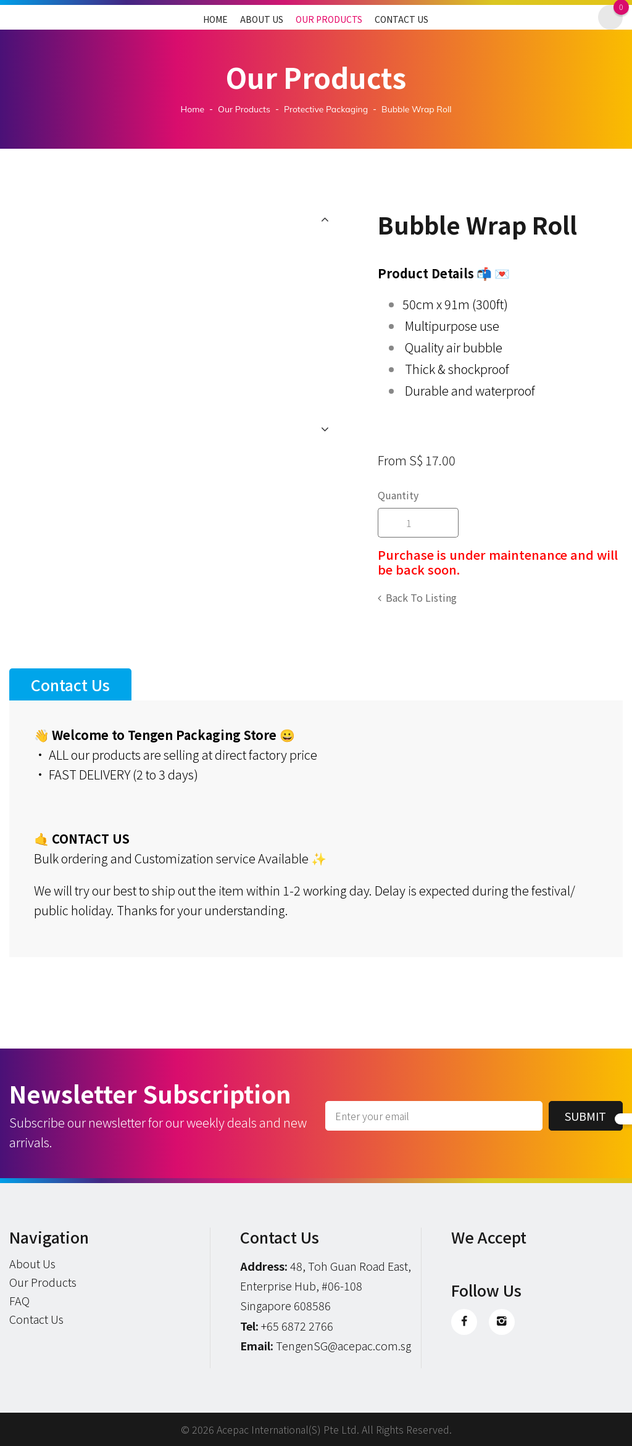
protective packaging (326, 109)
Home (215, 19)
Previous (325, 219)
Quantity (398, 495)
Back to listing (421, 597)
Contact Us (401, 19)
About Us (261, 19)
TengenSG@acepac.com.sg (343, 1345)
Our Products (329, 19)
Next (325, 429)
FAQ (19, 1300)
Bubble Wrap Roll (416, 109)
